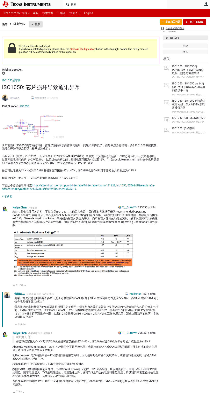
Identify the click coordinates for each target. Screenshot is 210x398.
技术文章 (45, 13)
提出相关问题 (171, 22)
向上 (14, 286)
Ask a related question (82, 49)
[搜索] (115, 4)
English (84, 13)
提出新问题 (196, 22)
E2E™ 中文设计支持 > (15, 13)
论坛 (33, 13)
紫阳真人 (14, 98)
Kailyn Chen (19, 207)
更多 (38, 24)
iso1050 (174, 37)
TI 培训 (58, 13)
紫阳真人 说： (24, 337)
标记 (185, 45)
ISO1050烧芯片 (11, 80)
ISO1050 (24, 106)
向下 (24, 286)
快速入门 (71, 13)
